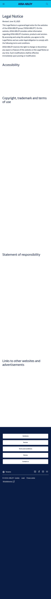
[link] (25, 436)
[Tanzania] (6, 471)
